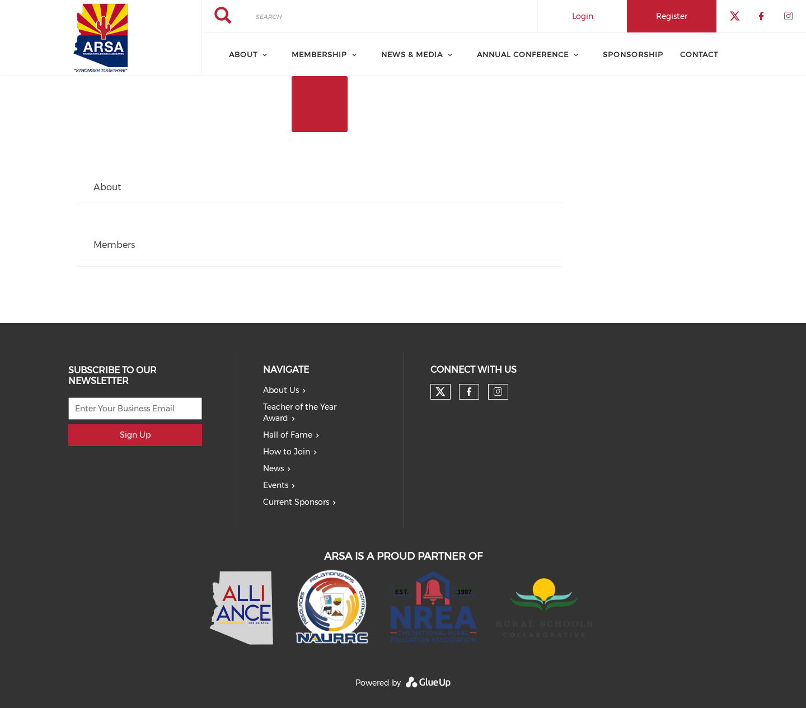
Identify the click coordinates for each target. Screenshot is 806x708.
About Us (281, 390)
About (243, 54)
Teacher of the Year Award (299, 412)
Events (275, 485)
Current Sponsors (296, 502)
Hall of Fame (287, 435)
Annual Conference (523, 54)
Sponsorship (633, 54)
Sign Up (135, 435)
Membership (319, 54)
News (273, 468)
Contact (699, 54)
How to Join (286, 452)
